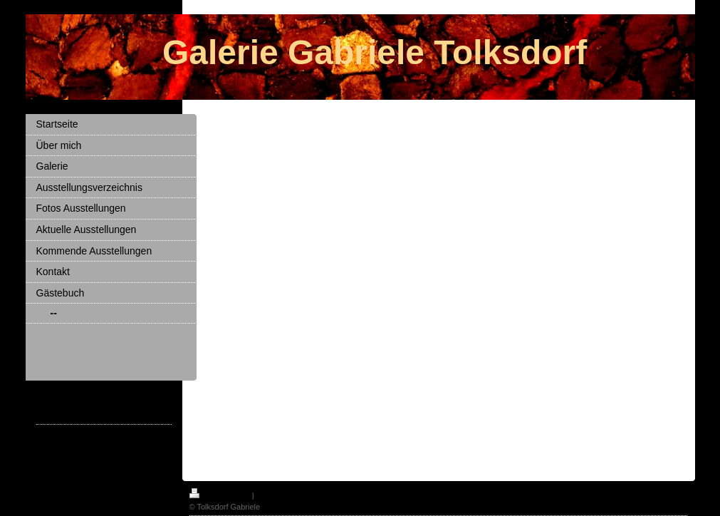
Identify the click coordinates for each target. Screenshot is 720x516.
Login (678, 493)
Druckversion (220, 495)
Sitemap (270, 495)
